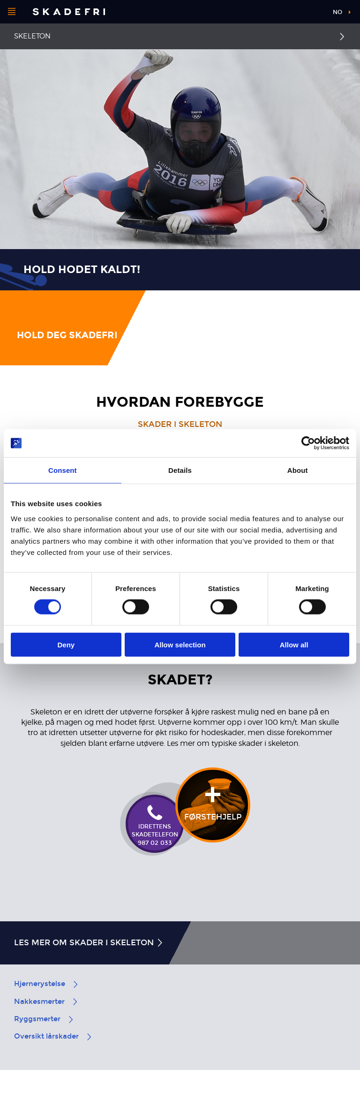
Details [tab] (180, 470)
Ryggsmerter (44, 1019)
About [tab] (297, 470)
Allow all (294, 644)
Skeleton (32, 36)
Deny (66, 644)
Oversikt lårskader (53, 1036)
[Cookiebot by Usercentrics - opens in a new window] (308, 443)
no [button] (337, 12)
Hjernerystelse (46, 983)
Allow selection (179, 644)
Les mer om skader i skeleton (89, 943)
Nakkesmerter (46, 1001)
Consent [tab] (62, 470)
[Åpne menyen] (11, 11)
